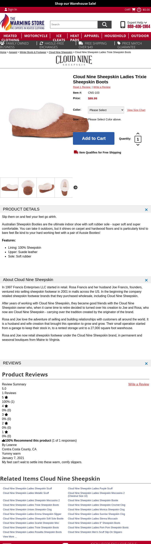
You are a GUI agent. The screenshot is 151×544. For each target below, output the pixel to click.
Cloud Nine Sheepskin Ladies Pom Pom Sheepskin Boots (98, 527)
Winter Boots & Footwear (33, 52)
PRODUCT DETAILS (21, 209)
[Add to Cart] (93, 138)
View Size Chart (136, 110)
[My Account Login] (6, 9)
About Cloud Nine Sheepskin (28, 279)
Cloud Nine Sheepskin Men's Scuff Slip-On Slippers (95, 532)
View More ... (10, 536)
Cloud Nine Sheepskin (60, 52)
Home (3, 52)
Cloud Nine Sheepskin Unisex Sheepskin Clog (27, 509)
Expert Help (137, 22)
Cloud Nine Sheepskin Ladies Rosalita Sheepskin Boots (32, 532)
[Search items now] (104, 25)
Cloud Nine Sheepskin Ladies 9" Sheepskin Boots (94, 523)
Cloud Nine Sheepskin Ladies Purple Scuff (90, 488)
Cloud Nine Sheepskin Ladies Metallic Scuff (26, 493)
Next (75, 188)
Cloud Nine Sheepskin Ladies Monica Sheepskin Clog (96, 509)
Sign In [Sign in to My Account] (12, 9)
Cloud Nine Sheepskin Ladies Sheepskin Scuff (27, 488)
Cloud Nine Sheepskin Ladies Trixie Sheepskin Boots (31, 505)
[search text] (73, 25)
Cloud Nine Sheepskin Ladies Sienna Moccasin (93, 518)
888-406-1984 (138, 26)
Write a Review (101, 87)
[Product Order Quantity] (138, 139)
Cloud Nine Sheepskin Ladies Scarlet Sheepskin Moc (31, 523)
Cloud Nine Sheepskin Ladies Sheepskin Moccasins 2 (31, 500)
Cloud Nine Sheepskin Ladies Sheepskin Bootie (93, 500)
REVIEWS (12, 363)
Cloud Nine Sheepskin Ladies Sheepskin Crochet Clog (96, 505)
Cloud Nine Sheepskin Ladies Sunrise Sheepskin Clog (96, 514)
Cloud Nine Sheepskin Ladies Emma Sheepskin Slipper (32, 514)
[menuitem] (10, 36)
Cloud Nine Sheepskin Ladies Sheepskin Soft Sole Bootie (33, 518)
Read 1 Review (82, 87)
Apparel (13, 52)
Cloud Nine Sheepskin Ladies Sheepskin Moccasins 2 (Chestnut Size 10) (96, 494)
